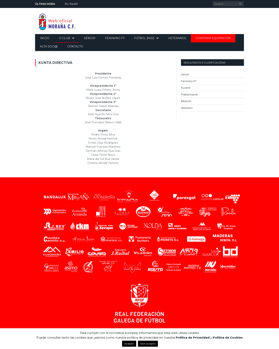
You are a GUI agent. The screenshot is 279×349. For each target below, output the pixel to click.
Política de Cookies (228, 337)
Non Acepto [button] (148, 343)
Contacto (75, 46)
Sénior (89, 38)
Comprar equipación (213, 38)
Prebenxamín (189, 94)
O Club (64, 38)
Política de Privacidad (193, 337)
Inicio (44, 38)
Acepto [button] (129, 343)
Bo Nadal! (71, 4)
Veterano (187, 107)
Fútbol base (144, 38)
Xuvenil (185, 87)
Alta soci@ (49, 46)
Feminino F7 (115, 38)
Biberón (186, 101)
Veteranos (177, 38)
